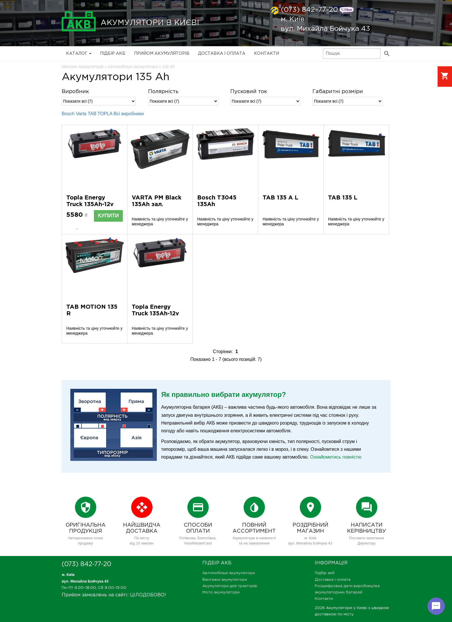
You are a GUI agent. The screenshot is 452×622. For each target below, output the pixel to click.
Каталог (78, 53)
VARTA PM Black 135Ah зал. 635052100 (156, 204)
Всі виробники (129, 113)
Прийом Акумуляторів (161, 53)
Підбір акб (112, 53)
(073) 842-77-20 (309, 10)
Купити (108, 215)
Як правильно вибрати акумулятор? (223, 394)
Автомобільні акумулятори (228, 573)
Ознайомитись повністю (335, 457)
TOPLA (104, 113)
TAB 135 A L (280, 197)
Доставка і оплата (221, 53)
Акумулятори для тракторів (229, 586)
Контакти (266, 53)
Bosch (68, 113)
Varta (81, 113)
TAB (92, 113)
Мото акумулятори (221, 592)
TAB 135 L (342, 197)
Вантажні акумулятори (224, 579)
